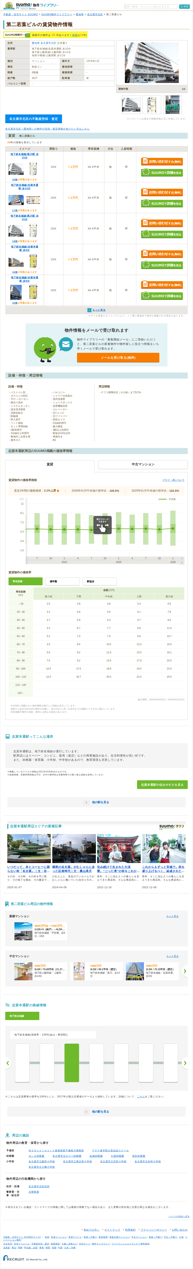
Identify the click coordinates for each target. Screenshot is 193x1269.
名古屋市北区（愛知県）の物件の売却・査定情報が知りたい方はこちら (47, 128)
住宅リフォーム (22, 1244)
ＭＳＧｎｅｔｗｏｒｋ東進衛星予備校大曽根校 (56, 1150)
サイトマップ (112, 1229)
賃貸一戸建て (90, 1237)
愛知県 (80, 14)
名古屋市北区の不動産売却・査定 (33, 119)
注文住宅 (7, 1244)
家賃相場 (103, 1237)
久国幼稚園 (117, 1156)
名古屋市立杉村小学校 (148, 1161)
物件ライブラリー (101, 1244)
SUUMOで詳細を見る (162, 172)
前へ (8, 1063)
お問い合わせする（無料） (162, 161)
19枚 (14, 303)
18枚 (14, 179)
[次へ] (185, 971)
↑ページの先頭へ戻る (179, 1216)
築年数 (53, 581)
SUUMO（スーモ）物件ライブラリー (30, 6)
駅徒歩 (90, 581)
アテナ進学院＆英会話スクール (110, 1150)
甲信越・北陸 (31, 1247)
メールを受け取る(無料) (118, 357)
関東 (20, 1247)
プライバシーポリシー (154, 1229)
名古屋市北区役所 (39, 1186)
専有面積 (17, 581)
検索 (186, 6)
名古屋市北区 (95, 14)
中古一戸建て (170, 1237)
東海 (41, 1247)
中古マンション (139, 1237)
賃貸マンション (59, 1237)
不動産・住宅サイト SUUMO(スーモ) (22, 1237)
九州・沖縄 (69, 1247)
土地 (181, 1237)
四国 (54, 1247)
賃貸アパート (75, 1237)
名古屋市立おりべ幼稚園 (67, 1156)
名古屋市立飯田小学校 (42, 1161)
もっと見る (172, 916)
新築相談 (55, 1244)
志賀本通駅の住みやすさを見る (162, 784)
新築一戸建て (155, 1237)
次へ (185, 1063)
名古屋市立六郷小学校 (42, 1167)
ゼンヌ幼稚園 (36, 1156)
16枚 (14, 272)
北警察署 (34, 1191)
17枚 (14, 210)
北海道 (6, 1247)
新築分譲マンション (119, 1237)
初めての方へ (92, 1229)
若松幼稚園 (138, 1156)
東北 (14, 1247)
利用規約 (130, 1229)
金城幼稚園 (96, 1156)
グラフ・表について (173, 480)
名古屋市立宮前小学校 (113, 1161)
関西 (48, 1247)
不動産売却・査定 (40, 1244)
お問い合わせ (180, 1229)
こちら (141, 1096)
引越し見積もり (69, 1244)
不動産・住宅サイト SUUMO (20, 14)
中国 (60, 1247)
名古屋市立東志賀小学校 (77, 1161)
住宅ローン (84, 1244)
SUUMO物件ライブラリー (57, 14)
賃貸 (74, 35)
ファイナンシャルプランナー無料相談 (130, 1244)
